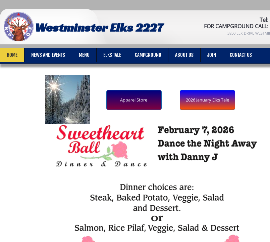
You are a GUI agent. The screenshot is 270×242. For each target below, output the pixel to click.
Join (211, 55)
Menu (84, 55)
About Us (184, 55)
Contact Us (241, 55)
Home (12, 55)
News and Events (48, 55)
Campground (148, 55)
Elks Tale (112, 55)
